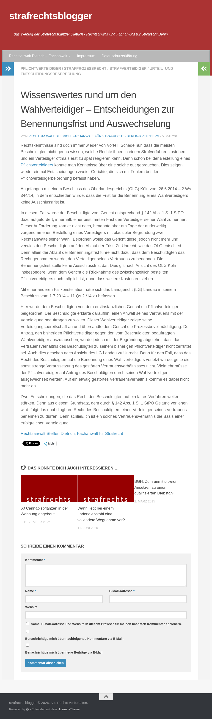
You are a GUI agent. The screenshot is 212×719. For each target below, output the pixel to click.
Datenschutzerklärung (119, 56)
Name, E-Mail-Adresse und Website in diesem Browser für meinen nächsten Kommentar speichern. (106, 624)
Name (30, 591)
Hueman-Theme (69, 709)
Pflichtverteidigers (37, 165)
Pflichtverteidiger (41, 69)
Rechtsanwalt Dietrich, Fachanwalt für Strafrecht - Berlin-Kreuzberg (93, 136)
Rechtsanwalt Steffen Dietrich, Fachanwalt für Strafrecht (72, 433)
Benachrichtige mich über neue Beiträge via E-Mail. (64, 652)
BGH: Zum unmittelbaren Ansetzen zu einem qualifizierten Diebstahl (155, 487)
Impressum (86, 56)
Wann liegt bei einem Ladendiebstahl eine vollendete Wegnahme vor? (101, 514)
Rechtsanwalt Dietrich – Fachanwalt (38, 56)
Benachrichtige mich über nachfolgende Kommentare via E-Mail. (74, 638)
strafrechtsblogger (50, 16)
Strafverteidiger (128, 69)
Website (31, 607)
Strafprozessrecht (85, 69)
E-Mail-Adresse (122, 591)
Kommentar (35, 560)
